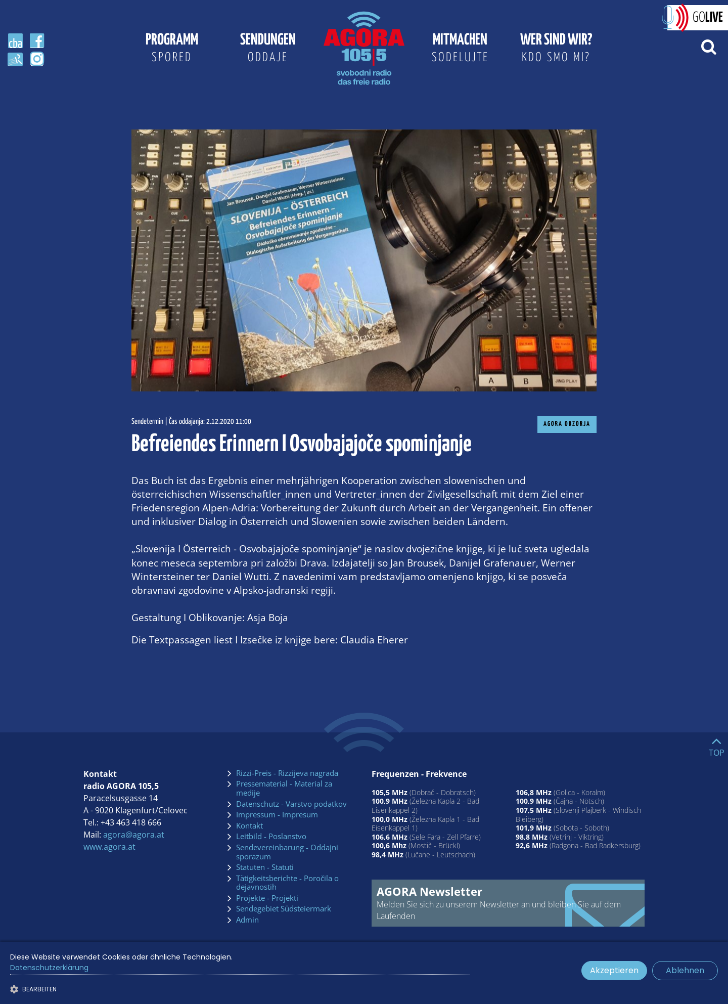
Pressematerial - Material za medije (284, 788)
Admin (247, 920)
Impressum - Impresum (277, 814)
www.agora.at (109, 846)
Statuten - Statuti (265, 867)
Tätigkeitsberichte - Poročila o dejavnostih (287, 883)
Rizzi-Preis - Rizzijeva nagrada (287, 773)
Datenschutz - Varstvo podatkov (291, 804)
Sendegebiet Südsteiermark (283, 908)
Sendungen (268, 49)
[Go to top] (716, 744)
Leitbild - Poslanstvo (271, 836)
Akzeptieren (614, 970)
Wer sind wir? (556, 49)
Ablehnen (685, 970)
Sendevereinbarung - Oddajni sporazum (287, 852)
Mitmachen (460, 49)
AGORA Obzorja (566, 424)
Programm (171, 49)
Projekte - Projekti (267, 898)
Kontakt (249, 826)
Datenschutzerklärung (49, 968)
